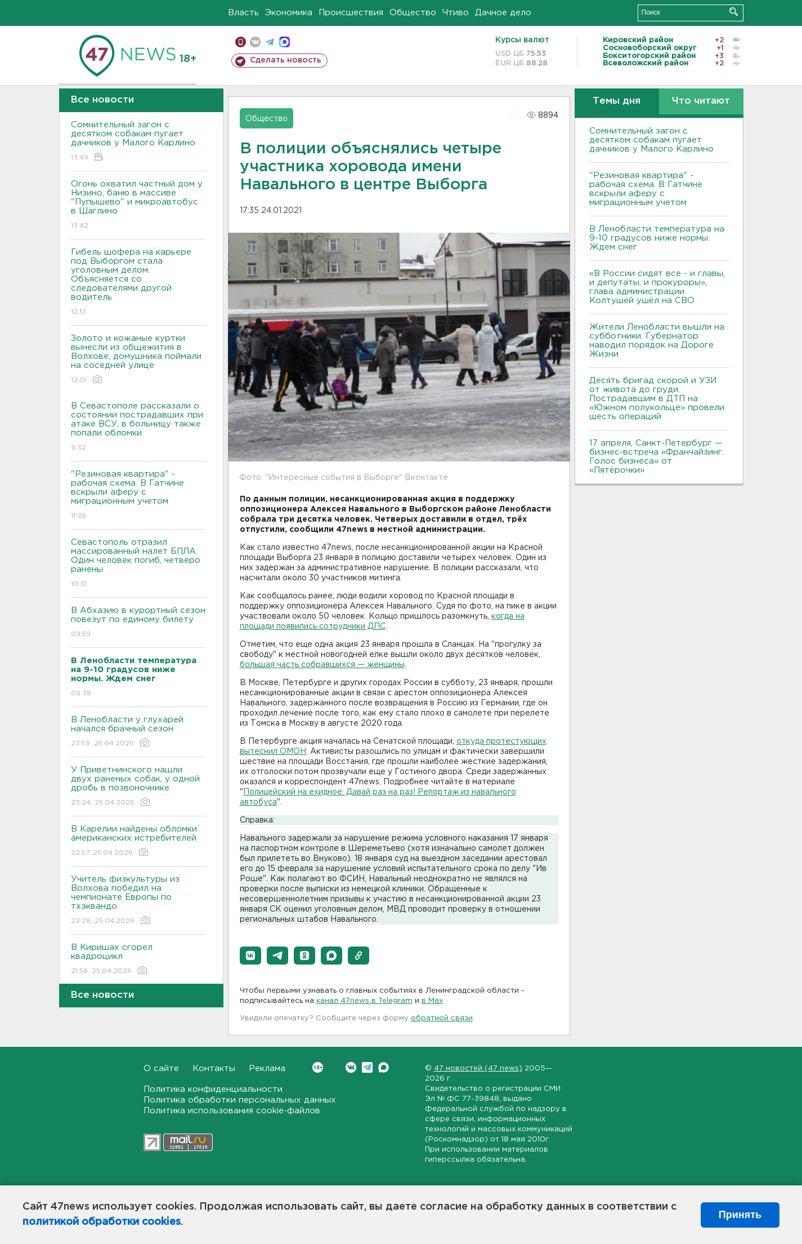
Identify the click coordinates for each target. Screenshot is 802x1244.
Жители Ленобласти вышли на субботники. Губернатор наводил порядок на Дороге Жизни (656, 340)
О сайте (161, 1068)
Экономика (288, 12)
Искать (733, 11)
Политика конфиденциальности (213, 1089)
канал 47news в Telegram (364, 1001)
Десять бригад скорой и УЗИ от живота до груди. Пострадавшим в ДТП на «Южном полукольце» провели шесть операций (656, 398)
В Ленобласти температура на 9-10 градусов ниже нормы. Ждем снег (656, 238)
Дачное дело (503, 12)
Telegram (367, 1067)
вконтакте (255, 42)
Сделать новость (285, 60)
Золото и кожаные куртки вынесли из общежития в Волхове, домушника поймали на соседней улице (138, 360)
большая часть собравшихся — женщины (322, 664)
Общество (412, 12)
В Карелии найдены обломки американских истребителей (138, 841)
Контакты (213, 1068)
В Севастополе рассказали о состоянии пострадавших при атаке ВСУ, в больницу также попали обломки (138, 427)
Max (383, 1067)
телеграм (270, 42)
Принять (740, 1214)
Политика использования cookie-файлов (232, 1110)
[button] (250, 956)
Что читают (701, 101)
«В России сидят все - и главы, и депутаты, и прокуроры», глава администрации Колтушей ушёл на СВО (657, 287)
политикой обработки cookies (102, 1222)
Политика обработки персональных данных (240, 1100)
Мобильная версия (240, 42)
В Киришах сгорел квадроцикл (138, 960)
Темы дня (616, 101)
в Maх (432, 1001)
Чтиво (455, 12)
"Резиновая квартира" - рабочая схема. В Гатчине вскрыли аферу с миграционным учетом (138, 495)
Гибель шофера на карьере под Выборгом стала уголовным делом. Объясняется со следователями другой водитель (138, 282)
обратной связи (442, 1018)
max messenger (284, 42)
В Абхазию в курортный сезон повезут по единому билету (138, 623)
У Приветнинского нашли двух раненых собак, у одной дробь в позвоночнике (138, 786)
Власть (243, 12)
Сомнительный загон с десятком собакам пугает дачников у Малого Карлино (138, 141)
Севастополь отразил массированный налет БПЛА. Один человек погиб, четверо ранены (138, 564)
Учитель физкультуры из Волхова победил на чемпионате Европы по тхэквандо (138, 901)
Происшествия (351, 12)
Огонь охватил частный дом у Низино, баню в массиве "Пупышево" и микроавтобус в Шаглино (138, 205)
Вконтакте (317, 1067)
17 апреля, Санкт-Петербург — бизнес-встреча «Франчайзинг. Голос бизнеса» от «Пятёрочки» (656, 456)
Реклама (267, 1068)
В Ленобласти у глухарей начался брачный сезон (138, 732)
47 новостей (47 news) (478, 1068)
